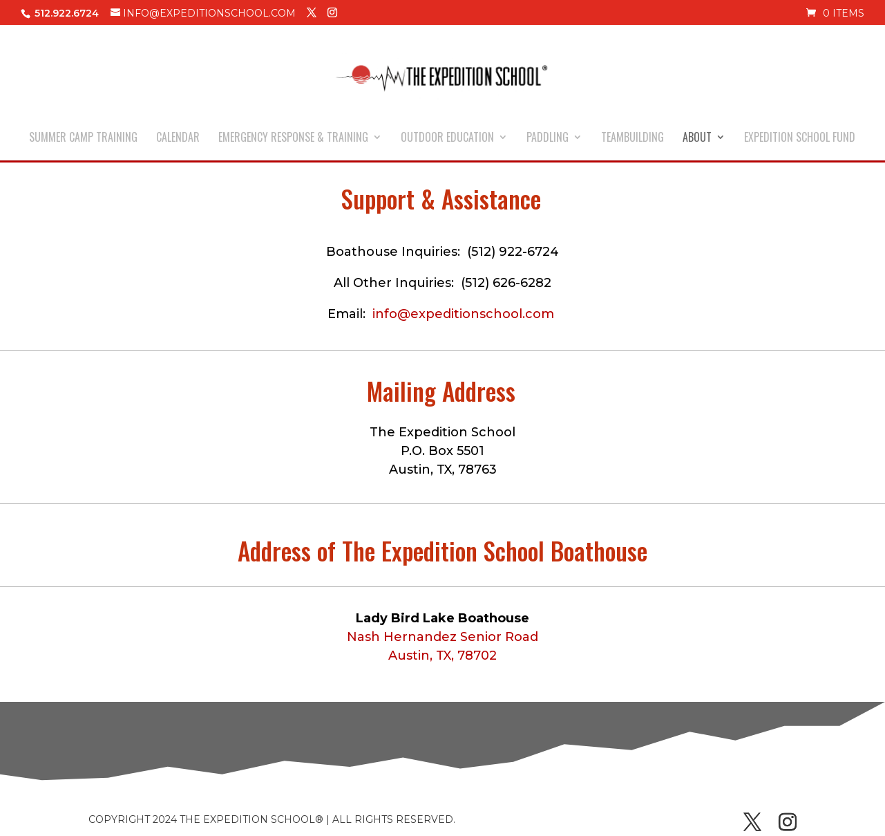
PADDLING (547, 138)
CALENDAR (178, 138)
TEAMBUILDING (632, 138)
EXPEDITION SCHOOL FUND (799, 138)
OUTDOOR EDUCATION (447, 138)
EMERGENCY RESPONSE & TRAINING (293, 138)
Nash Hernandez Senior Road (442, 636)
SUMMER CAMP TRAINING (83, 138)
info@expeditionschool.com (463, 314)
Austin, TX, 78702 (442, 655)
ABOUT (697, 138)
